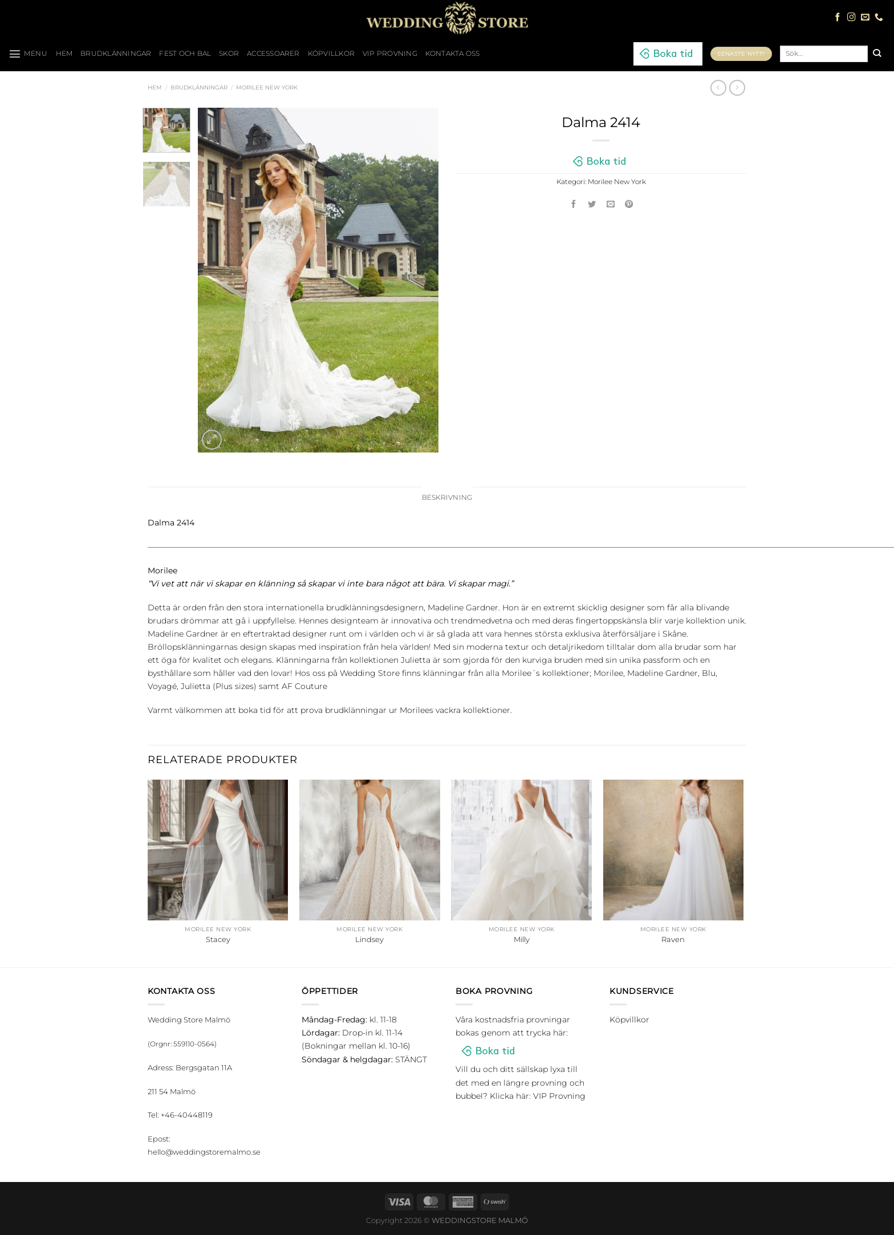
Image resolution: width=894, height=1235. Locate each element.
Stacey (218, 939)
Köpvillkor (331, 54)
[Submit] (876, 53)
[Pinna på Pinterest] (629, 205)
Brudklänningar (115, 54)
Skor (229, 54)
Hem (155, 87)
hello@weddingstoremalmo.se (204, 1151)
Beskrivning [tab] (447, 498)
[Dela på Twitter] (592, 205)
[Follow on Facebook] (838, 17)
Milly (522, 939)
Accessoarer (273, 54)
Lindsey (369, 939)
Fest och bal (185, 54)
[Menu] (28, 53)
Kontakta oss (452, 54)
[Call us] (879, 17)
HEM (64, 54)
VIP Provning (390, 54)
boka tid (254, 710)
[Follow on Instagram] (851, 17)
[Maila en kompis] (610, 205)
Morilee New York (267, 87)
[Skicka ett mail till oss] (865, 17)
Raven (673, 939)
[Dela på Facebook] (573, 205)
